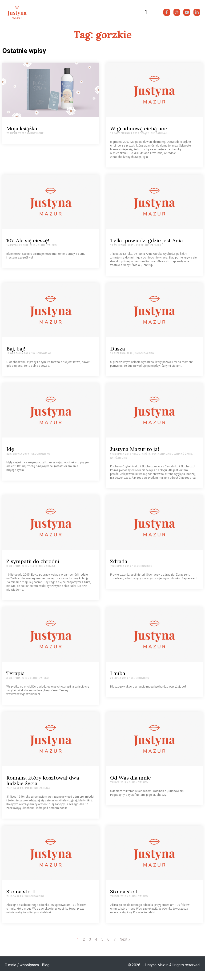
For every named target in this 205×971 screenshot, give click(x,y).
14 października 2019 (21, 245)
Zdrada (118, 561)
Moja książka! (22, 128)
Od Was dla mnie (130, 777)
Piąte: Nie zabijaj (154, 133)
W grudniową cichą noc (138, 128)
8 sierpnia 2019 (17, 566)
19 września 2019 (122, 245)
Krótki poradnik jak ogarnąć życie (167, 454)
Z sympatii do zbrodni (32, 561)
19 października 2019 (124, 133)
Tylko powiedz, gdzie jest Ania (146, 240)
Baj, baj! (15, 348)
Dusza (117, 348)
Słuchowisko (47, 245)
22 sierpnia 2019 (17, 454)
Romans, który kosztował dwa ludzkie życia (42, 780)
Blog (136, 454)
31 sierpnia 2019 (121, 353)
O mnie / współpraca (22, 965)
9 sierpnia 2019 (120, 454)
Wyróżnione (35, 133)
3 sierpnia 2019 (17, 678)
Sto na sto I (124, 891)
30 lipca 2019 (119, 678)
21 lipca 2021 (15, 133)
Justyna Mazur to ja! (134, 449)
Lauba (117, 673)
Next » (125, 939)
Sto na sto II (21, 891)
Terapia (15, 673)
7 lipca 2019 (14, 788)
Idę (10, 449)
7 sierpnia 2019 (120, 566)
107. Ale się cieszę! (27, 240)
